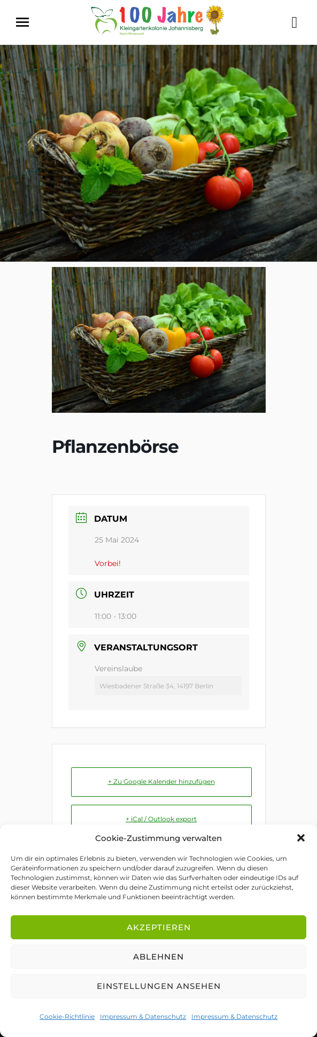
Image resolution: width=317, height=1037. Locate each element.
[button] (301, 837)
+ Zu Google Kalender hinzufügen (161, 781)
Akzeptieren (159, 927)
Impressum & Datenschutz (143, 1016)
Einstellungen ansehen (159, 986)
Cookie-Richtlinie (67, 1016)
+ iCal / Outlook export (161, 819)
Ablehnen (158, 957)
